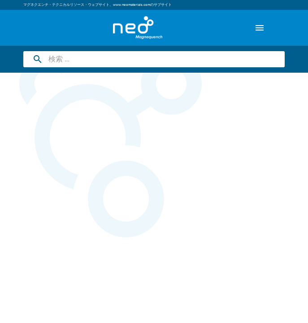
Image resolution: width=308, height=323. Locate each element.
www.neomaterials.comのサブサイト (142, 5)
